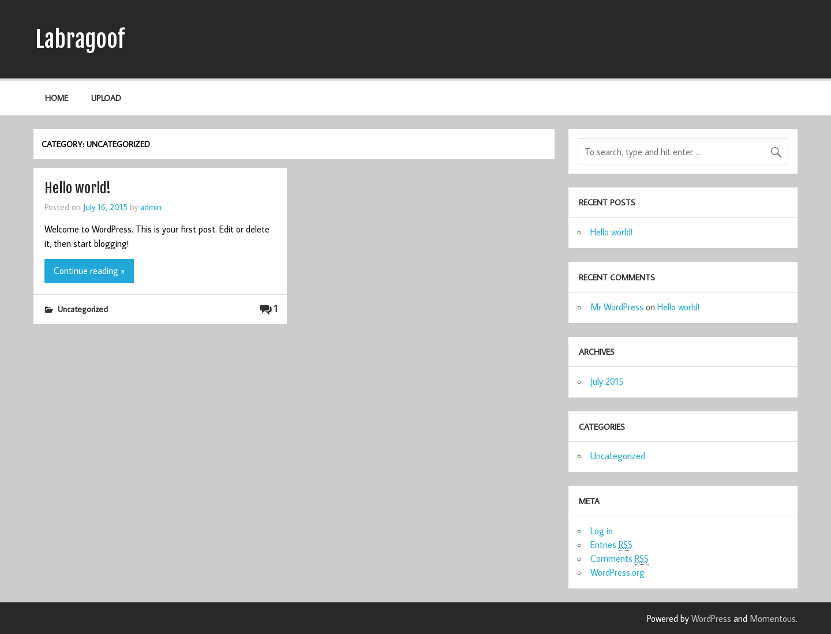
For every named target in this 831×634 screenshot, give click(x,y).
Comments (619, 559)
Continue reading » (89, 270)
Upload (106, 97)
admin (151, 206)
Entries (611, 545)
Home (56, 97)
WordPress (711, 618)
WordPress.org (617, 572)
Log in (601, 531)
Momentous (773, 618)
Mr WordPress (616, 307)
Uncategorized (83, 308)
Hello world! (77, 188)
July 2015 (606, 381)
